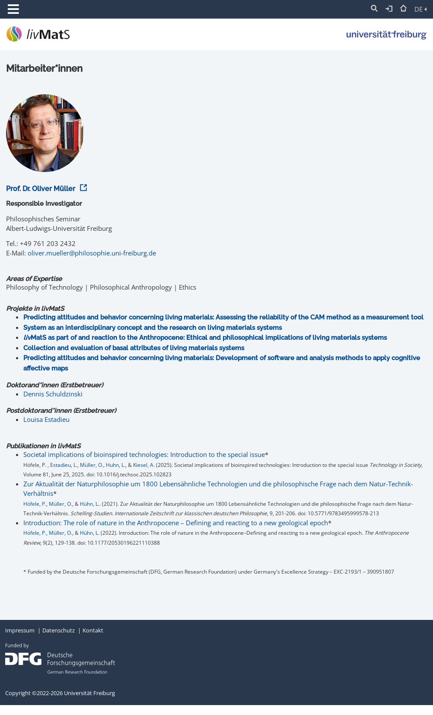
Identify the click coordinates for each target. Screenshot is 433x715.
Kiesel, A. (144, 465)
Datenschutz (58, 630)
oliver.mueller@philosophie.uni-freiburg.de (92, 253)
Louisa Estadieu (46, 419)
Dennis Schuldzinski (53, 393)
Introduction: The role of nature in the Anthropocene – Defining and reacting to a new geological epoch (175, 522)
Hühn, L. (89, 504)
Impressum (20, 630)
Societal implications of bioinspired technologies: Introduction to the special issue (144, 454)
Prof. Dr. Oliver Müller (45, 189)
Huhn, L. (115, 465)
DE (420, 9)
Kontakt (93, 630)
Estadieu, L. (63, 465)
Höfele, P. (34, 504)
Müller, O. (91, 465)
